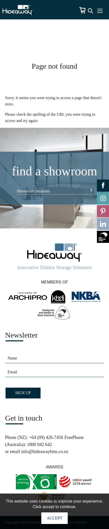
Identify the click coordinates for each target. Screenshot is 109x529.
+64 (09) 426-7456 (46, 437)
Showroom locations (33, 191)
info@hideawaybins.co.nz (44, 451)
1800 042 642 (39, 444)
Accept (54, 518)
